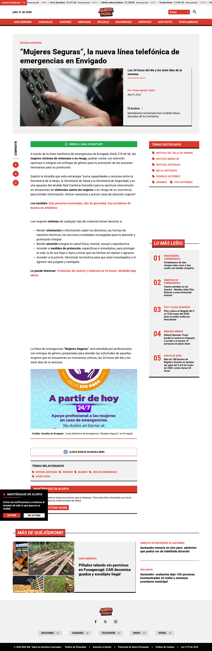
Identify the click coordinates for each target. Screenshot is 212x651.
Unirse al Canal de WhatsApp (84, 144)
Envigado (66, 472)
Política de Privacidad (75, 647)
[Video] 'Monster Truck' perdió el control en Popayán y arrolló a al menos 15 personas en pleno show (179, 339)
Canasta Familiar (10, 2)
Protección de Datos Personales (133, 647)
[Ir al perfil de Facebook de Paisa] (95, 621)
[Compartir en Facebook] (16, 165)
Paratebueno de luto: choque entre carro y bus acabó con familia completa (179, 265)
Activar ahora (57, 507)
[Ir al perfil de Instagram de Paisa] (115, 621)
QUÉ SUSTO (165, 22)
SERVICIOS (144, 22)
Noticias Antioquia (44, 472)
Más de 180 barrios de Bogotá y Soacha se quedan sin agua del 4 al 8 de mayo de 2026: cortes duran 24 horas (179, 365)
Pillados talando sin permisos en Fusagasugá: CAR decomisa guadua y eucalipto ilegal (105, 569)
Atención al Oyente (102, 647)
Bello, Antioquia (166, 170)
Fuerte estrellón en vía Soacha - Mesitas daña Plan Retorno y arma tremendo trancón (179, 291)
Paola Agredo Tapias (144, 90)
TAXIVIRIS (65, 22)
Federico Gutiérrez (168, 176)
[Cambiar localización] (179, 12)
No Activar (34, 515)
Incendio (161, 182)
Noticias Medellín (167, 158)
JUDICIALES (45, 22)
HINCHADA (84, 22)
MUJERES (81, 472)
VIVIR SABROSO (188, 22)
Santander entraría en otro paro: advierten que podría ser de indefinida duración (168, 549)
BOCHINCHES (124, 22)
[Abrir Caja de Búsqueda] (194, 12)
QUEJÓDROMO (23, 22)
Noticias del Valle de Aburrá (174, 152)
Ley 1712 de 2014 (189, 647)
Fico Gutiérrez (183, 182)
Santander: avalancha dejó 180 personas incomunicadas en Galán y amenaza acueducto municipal (167, 578)
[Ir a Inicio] (106, 12)
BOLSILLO (103, 22)
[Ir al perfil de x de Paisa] (105, 621)
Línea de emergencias (103, 472)
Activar (11, 515)
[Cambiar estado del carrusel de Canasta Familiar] (24, 2)
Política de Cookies (165, 647)
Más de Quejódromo (40, 532)
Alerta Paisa (41, 476)
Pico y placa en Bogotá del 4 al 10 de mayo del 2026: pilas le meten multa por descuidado (179, 315)
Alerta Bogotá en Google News (84, 452)
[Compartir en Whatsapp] (16, 183)
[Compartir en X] (16, 174)
